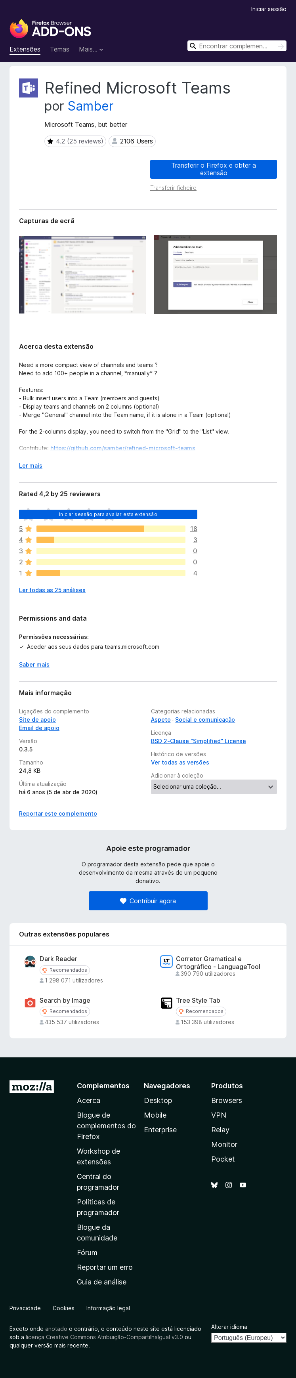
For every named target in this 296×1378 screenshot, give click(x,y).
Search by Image (65, 1000)
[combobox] (236, 45)
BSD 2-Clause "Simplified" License (198, 741)
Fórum (87, 1252)
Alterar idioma (229, 1326)
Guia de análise (101, 1282)
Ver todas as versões (180, 762)
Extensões (25, 49)
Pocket (223, 1159)
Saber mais (34, 664)
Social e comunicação (205, 719)
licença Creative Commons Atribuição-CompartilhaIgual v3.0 (104, 1337)
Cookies (63, 1308)
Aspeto (161, 719)
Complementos (103, 1086)
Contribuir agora (148, 901)
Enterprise (160, 1130)
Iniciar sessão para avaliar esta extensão (108, 514)
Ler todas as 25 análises (52, 590)
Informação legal (108, 1308)
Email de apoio (39, 727)
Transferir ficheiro (173, 187)
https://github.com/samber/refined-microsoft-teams (122, 448)
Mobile (155, 1115)
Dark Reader (58, 959)
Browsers (226, 1100)
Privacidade (25, 1308)
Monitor (224, 1144)
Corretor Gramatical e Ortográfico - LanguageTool (218, 962)
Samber (91, 106)
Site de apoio (37, 719)
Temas (59, 49)
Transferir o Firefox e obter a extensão (213, 169)
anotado (56, 1328)
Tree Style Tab (198, 1000)
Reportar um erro (105, 1267)
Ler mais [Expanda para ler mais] (30, 465)
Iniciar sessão (268, 9)
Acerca (88, 1100)
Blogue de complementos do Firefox (106, 1126)
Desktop (158, 1100)
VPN (218, 1115)
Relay (220, 1130)
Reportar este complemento (58, 813)
